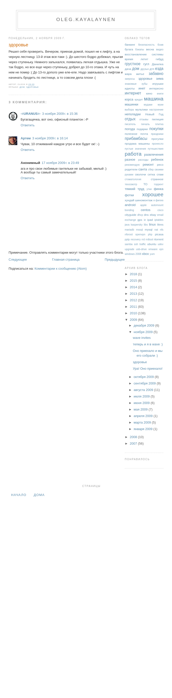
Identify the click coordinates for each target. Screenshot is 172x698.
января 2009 (143, 429)
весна (150, 49)
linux (152, 224)
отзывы (143, 119)
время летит (136, 59)
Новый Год (154, 114)
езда (159, 68)
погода (130, 129)
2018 (134, 274)
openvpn (140, 234)
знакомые (131, 83)
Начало (18, 495)
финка (158, 189)
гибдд (159, 59)
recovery (136, 239)
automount (157, 205)
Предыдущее (115, 259)
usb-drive (141, 249)
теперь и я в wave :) (148, 344)
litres (160, 224)
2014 (134, 287)
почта (144, 133)
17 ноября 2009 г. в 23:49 (60, 163)
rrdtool (149, 239)
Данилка (157, 64)
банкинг (130, 44)
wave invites (142, 338)
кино (149, 93)
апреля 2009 (143, 416)
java (127, 224)
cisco (160, 210)
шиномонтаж (143, 200)
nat (156, 229)
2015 (134, 280)
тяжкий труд (134, 189)
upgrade (129, 249)
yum (152, 254)
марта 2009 (143, 422)
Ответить (28, 125)
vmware (152, 249)
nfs (161, 229)
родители (131, 169)
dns (146, 214)
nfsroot (129, 234)
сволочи (140, 174)
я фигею (158, 200)
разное (130, 159)
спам (160, 174)
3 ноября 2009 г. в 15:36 (60, 114)
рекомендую (132, 164)
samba (129, 244)
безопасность (146, 44)
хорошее (152, 194)
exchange (130, 220)
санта (142, 169)
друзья (144, 69)
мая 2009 (141, 409)
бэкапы (139, 49)
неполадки (133, 114)
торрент (158, 184)
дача (128, 68)
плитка (159, 124)
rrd (143, 239)
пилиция (157, 119)
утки (149, 189)
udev (160, 244)
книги (160, 93)
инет (142, 88)
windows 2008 (133, 254)
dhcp (140, 215)
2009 (134, 320)
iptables (158, 220)
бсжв (160, 44)
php (150, 234)
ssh (136, 244)
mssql (139, 229)
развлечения (153, 154)
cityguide (130, 214)
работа (133, 154)
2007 (134, 443)
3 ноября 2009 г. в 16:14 (50, 138)
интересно (156, 88)
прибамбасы (136, 138)
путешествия (155, 148)
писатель (130, 124)
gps (140, 219)
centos (145, 210)
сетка (151, 174)
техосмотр (131, 184)
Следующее (18, 259)
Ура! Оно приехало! (147, 368)
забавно (156, 73)
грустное (133, 64)
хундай (129, 200)
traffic (142, 244)
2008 (134, 437)
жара (128, 73)
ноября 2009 (143, 332)
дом (22, 87)
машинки (131, 104)
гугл (146, 64)
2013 (134, 293)
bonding (129, 210)
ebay (153, 214)
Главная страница (65, 259)
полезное (131, 133)
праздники (157, 134)
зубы (144, 83)
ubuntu (151, 244)
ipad (150, 219)
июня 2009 (142, 403)
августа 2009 (144, 390)
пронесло (157, 143)
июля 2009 (142, 396)
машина (153, 99)
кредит (139, 99)
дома (39, 495)
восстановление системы (144, 54)
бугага (129, 49)
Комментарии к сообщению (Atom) (60, 268)
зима (159, 78)
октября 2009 (144, 377)
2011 (134, 307)
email (160, 215)
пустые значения (135, 148)
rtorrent (158, 239)
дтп (152, 68)
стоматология (133, 179)
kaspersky (137, 224)
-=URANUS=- (30, 114)
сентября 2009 (145, 383)
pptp (127, 239)
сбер (151, 169)
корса (129, 99)
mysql (148, 229)
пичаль (145, 124)
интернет (133, 93)
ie (145, 220)
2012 (134, 300)
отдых (130, 119)
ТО (145, 184)
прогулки (157, 138)
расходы (143, 159)
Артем (26, 138)
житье (140, 73)
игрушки (157, 83)
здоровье (18, 44)
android (130, 205)
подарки (142, 129)
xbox (145, 254)
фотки (129, 195)
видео (159, 49)
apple (143, 205)
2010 (134, 313)
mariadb (129, 229)
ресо (160, 164)
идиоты (130, 88)
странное (157, 179)
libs (146, 224)
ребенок (157, 159)
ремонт (148, 164)
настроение (156, 109)
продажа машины (137, 143)
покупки (156, 129)
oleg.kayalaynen (86, 19)
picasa (159, 234)
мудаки (148, 104)
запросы (130, 78)
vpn (161, 249)
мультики (141, 109)
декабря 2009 (144, 325)
